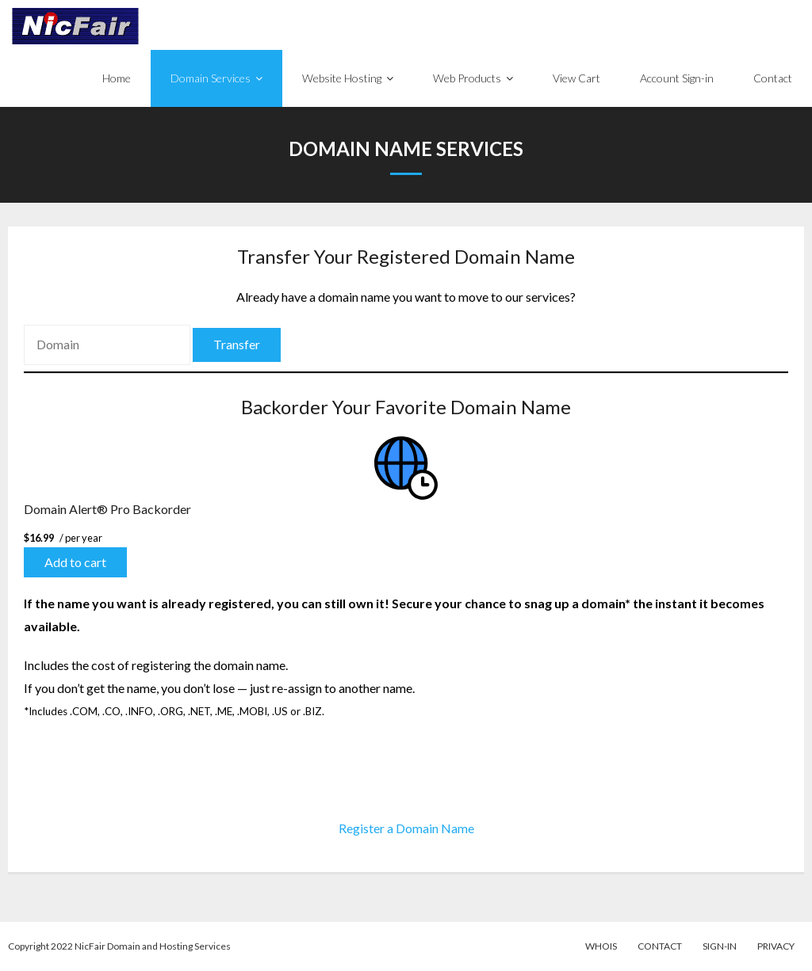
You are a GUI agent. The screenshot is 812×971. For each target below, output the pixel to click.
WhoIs (601, 946)
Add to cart (75, 561)
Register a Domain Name (406, 828)
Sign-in (720, 946)
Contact (660, 946)
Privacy (776, 946)
